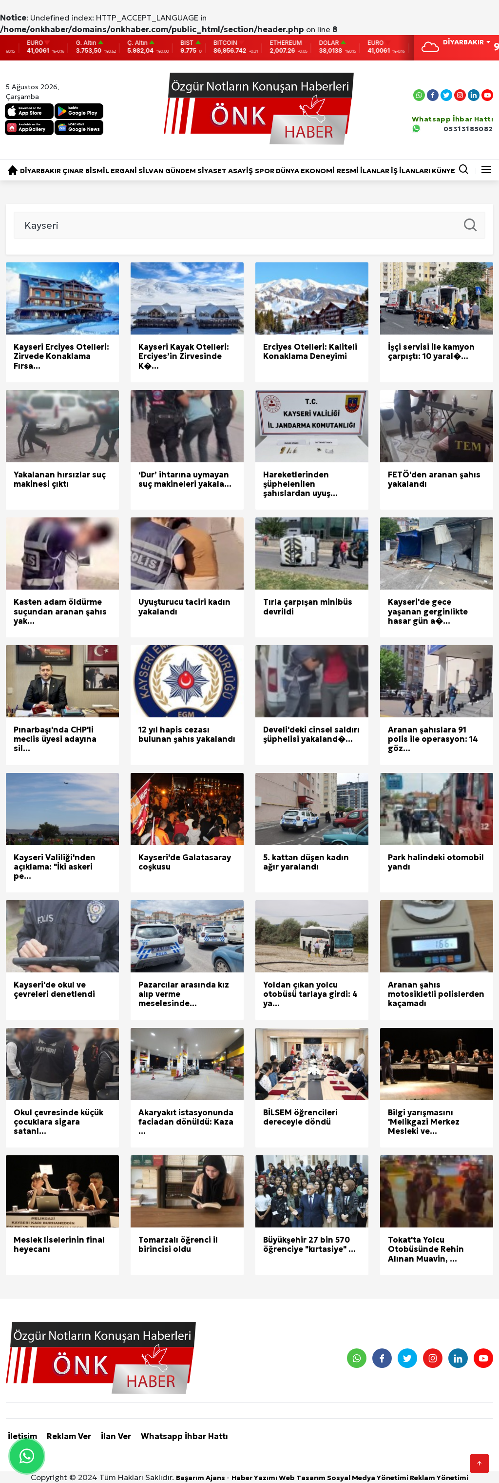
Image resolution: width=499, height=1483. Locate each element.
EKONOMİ (318, 170)
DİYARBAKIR (40, 170)
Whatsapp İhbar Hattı (184, 1436)
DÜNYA (287, 170)
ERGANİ (124, 170)
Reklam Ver (69, 1436)
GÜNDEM (180, 170)
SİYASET (212, 170)
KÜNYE (443, 170)
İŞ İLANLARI (410, 170)
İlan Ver (116, 1436)
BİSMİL (97, 170)
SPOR (264, 170)
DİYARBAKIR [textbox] (463, 42)
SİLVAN (150, 170)
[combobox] (466, 43)
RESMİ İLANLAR (363, 170)
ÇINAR (72, 170)
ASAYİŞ (240, 170)
